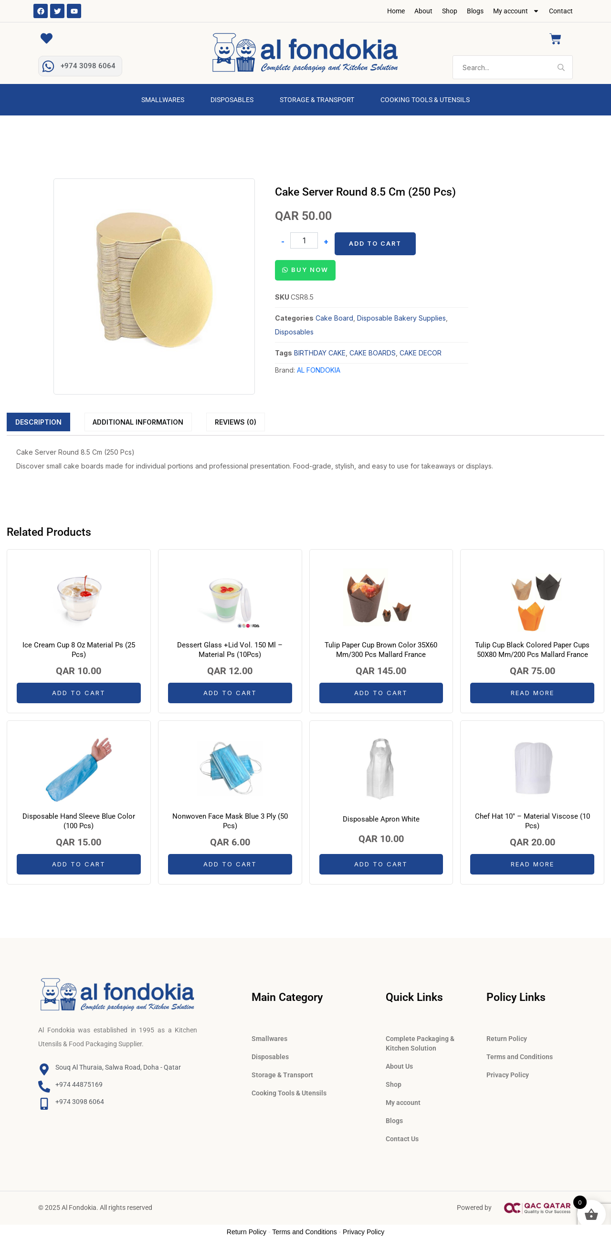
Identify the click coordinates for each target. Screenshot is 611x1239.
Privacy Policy (507, 1075)
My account (516, 11)
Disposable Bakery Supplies (401, 318)
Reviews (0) (235, 422)
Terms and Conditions (519, 1057)
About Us (399, 1066)
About (423, 11)
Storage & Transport (317, 100)
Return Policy (506, 1038)
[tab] (38, 422)
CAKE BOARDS (372, 353)
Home (396, 11)
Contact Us (402, 1139)
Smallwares (162, 100)
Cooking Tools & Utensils (425, 100)
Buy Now (309, 269)
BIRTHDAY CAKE (320, 353)
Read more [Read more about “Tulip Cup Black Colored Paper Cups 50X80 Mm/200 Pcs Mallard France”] (532, 693)
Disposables (232, 100)
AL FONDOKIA (318, 370)
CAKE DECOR (421, 353)
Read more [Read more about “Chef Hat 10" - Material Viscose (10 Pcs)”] (532, 864)
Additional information (138, 422)
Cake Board (334, 318)
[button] (305, 269)
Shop (449, 11)
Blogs (475, 11)
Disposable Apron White (381, 819)
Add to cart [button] (78, 693)
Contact (561, 11)
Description (38, 422)
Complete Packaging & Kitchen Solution (420, 1043)
